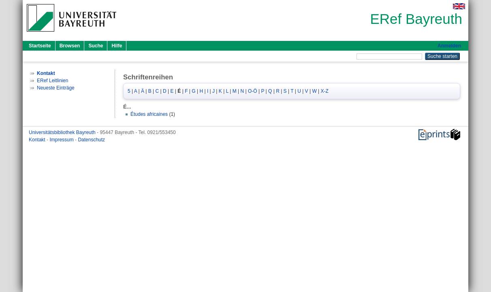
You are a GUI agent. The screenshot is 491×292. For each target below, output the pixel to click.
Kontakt (38, 140)
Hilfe (116, 46)
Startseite (40, 46)
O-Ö (252, 91)
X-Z (325, 91)
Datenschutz (91, 140)
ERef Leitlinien (52, 80)
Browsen (70, 46)
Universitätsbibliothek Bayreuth (63, 132)
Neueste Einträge (56, 88)
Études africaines (149, 114)
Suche (95, 46)
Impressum (62, 140)
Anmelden (449, 46)
